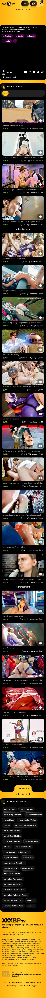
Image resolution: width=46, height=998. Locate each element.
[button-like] (8, 72)
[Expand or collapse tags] (15, 41)
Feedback (22, 986)
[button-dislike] (11, 72)
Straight (17, 32)
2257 (4, 982)
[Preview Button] (40, 120)
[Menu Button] (25, 4)
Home (4, 32)
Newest (10, 32)
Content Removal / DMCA (32, 982)
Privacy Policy (11, 986)
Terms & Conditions (15, 982)
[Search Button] (33, 4)
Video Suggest (32, 986)
